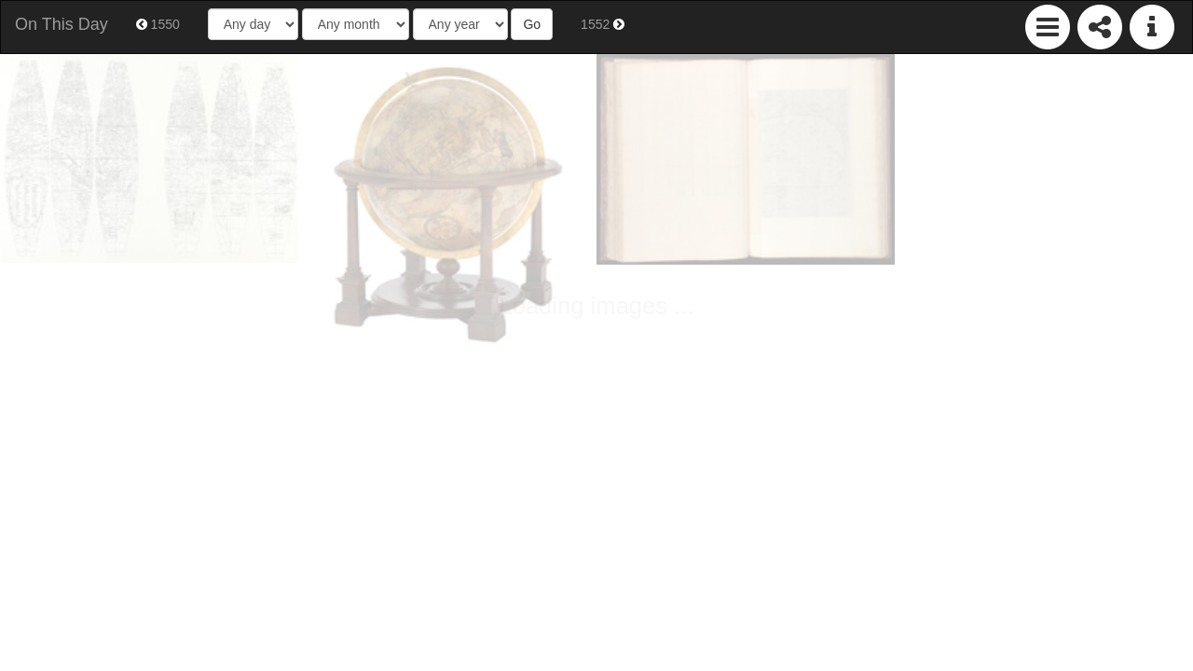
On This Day (61, 24)
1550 (158, 24)
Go (532, 24)
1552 (602, 24)
